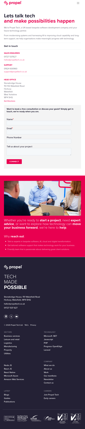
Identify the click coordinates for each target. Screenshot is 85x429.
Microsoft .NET (50, 335)
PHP (46, 342)
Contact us (49, 382)
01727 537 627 (10, 307)
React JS (8, 368)
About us (48, 368)
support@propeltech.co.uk (15, 71)
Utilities (7, 353)
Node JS (8, 365)
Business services (12, 335)
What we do (49, 365)
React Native (9, 372)
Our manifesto (50, 375)
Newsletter (49, 379)
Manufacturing (10, 346)
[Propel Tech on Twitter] (11, 316)
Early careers (49, 398)
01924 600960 (10, 68)
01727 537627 (10, 56)
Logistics (8, 342)
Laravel (47, 349)
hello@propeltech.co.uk (14, 59)
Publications (9, 401)
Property (8, 349)
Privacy (33, 325)
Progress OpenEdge (53, 346)
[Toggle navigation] (78, 3)
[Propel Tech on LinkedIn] (6, 316)
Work (46, 372)
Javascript (48, 339)
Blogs (6, 394)
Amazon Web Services (14, 379)
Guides (7, 398)
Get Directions (9, 101)
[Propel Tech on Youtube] (16, 316)
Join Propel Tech (51, 394)
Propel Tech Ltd (13, 3)
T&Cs (26, 325)
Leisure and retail (11, 339)
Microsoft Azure (11, 375)
